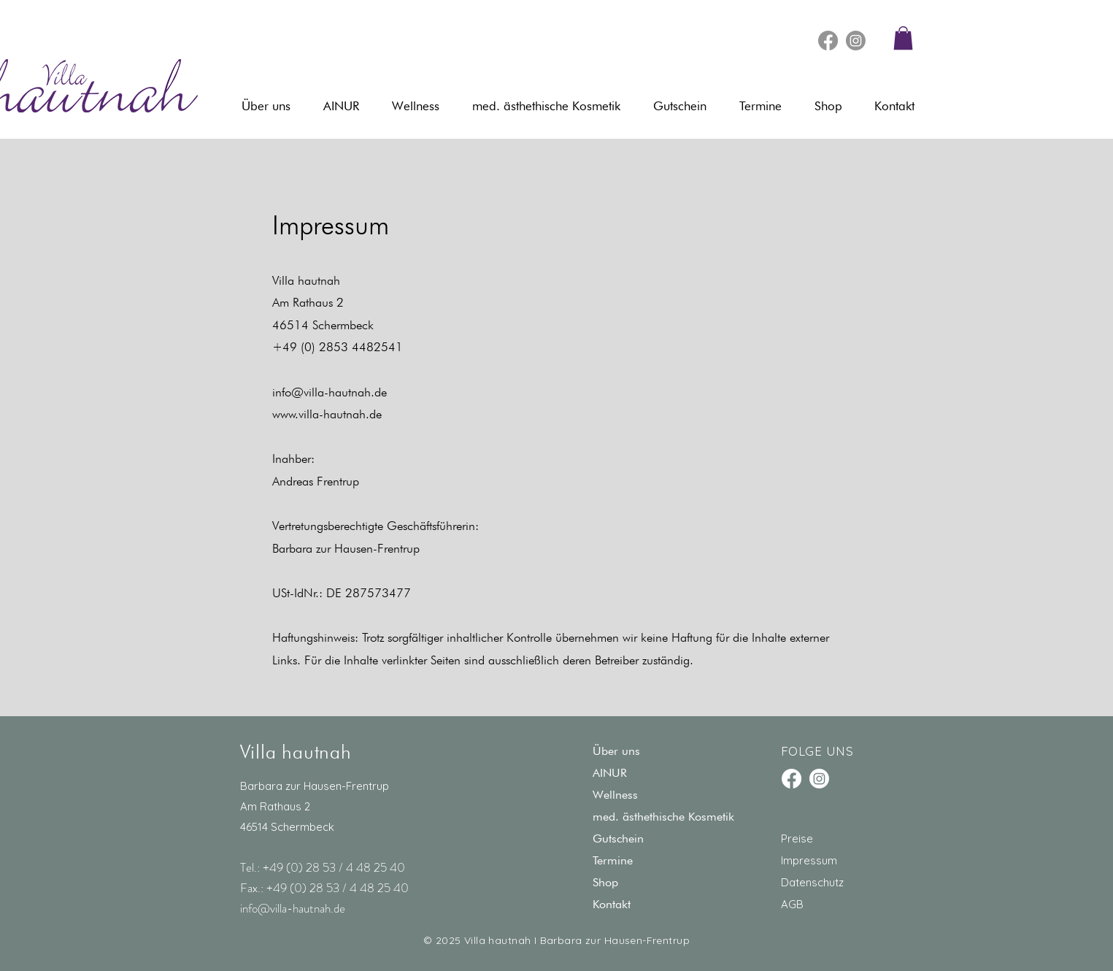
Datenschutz (812, 882)
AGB (792, 904)
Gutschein (618, 838)
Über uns (616, 751)
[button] (903, 38)
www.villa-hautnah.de (327, 414)
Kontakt (612, 904)
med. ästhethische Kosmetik (663, 817)
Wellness (615, 795)
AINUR (610, 773)
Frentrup (338, 481)
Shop (605, 882)
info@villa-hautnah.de (329, 392)
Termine (613, 860)
